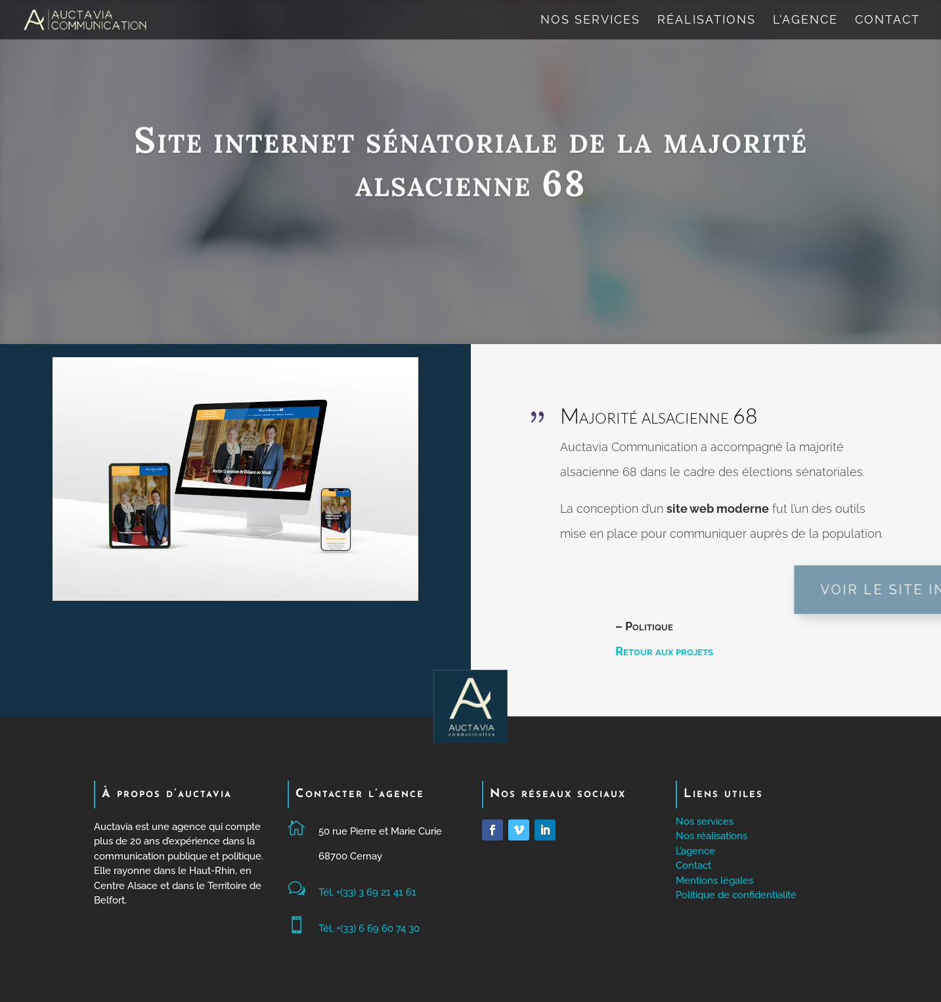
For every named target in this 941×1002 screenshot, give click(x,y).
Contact (887, 20)
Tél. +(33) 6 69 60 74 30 (369, 928)
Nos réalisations (711, 836)
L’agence (805, 20)
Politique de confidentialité (736, 895)
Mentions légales (714, 880)
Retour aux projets (664, 651)
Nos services (590, 20)
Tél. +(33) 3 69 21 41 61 (367, 892)
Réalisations (706, 20)
